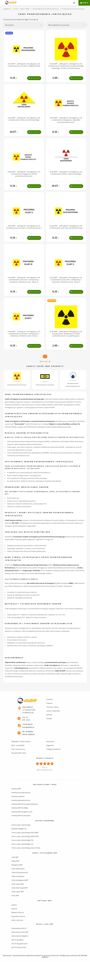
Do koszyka (34, 78)
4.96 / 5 (44, 767)
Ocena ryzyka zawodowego (20, 825)
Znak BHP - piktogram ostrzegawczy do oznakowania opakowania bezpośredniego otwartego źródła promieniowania (66, 66)
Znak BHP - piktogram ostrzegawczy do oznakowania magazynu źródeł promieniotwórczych (24, 174)
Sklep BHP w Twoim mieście (20, 741)
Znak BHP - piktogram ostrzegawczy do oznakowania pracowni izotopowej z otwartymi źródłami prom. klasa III (24, 279)
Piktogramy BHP (16, 865)
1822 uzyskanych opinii (45, 770)
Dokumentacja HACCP (19, 928)
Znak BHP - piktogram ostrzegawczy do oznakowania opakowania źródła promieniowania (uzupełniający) (66, 333)
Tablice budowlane (17, 876)
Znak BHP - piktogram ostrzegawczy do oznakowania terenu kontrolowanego (24, 119)
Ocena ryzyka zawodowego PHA (22, 840)
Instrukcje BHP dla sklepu (19, 808)
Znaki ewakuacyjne (17, 869)
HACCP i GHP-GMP (44, 924)
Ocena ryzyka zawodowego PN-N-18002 (24, 833)
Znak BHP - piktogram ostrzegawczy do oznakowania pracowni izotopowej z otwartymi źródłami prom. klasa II (66, 279)
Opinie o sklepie (44, 758)
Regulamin (50, 745)
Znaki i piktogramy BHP (44, 853)
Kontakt (49, 718)
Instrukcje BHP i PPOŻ (45, 784)
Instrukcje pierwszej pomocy (21, 800)
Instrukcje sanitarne (17, 796)
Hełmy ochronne (17, 920)
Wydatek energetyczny (18, 829)
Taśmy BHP (15, 895)
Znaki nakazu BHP (17, 892)
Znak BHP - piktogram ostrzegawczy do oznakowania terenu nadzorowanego (66, 173)
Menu (74, 3)
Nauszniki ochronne (18, 916)
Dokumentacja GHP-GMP (19, 932)
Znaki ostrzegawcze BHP (19, 880)
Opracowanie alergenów (19, 936)
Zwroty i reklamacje (53, 711)
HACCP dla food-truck (18, 947)
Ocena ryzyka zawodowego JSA (22, 844)
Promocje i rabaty (52, 707)
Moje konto (50, 741)
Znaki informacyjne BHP (19, 888)
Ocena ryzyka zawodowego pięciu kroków (25, 848)
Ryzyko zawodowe (45, 821)
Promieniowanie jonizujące (16, 385)
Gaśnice (14, 905)
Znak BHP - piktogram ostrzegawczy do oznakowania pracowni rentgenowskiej (24, 65)
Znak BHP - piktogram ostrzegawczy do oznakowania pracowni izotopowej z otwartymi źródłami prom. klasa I (24, 333)
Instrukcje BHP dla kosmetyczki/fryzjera (24, 804)
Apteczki (14, 909)
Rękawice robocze (17, 912)
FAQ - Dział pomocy (18, 749)
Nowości (49, 715)
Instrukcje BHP (16, 789)
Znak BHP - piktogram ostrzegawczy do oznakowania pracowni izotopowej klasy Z (24, 227)
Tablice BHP (15, 861)
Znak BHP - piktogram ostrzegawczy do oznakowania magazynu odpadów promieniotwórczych (66, 120)
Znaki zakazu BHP (17, 884)
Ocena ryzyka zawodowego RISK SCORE (25, 836)
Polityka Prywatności (53, 749)
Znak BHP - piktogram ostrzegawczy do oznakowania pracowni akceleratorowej (66, 227)
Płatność (49, 703)
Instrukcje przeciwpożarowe (20, 793)
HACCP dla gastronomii (19, 944)
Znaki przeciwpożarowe (19, 872)
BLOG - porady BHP (17, 745)
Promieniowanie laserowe (45, 385)
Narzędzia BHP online (18, 753)
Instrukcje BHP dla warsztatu (21, 815)
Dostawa (49, 699)
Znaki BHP (14, 857)
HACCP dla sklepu (17, 940)
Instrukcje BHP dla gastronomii (21, 812)
